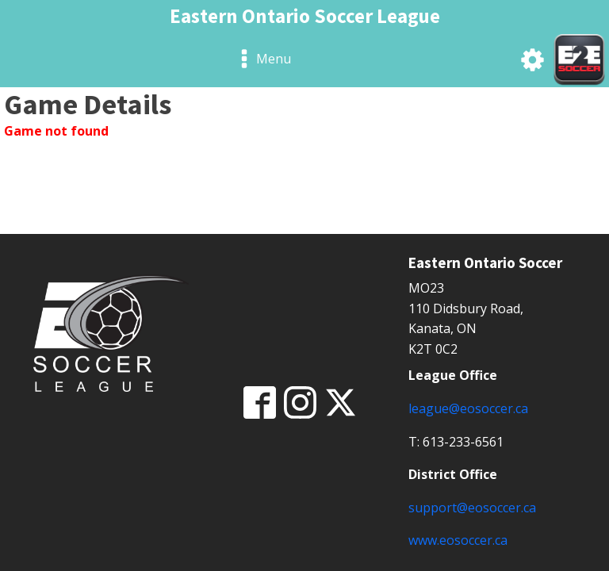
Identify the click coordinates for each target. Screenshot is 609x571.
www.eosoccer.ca (458, 540)
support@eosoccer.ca (472, 507)
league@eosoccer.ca (468, 408)
